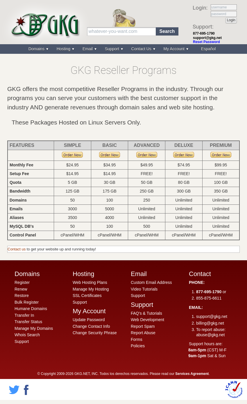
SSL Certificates (87, 295)
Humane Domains (31, 308)
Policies (138, 346)
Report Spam (143, 326)
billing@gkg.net (210, 323)
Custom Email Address (151, 282)
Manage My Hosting (91, 289)
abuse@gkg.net (210, 334)
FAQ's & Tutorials (146, 313)
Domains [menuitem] (37, 49)
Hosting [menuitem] (64, 49)
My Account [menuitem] (175, 49)
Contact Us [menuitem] (142, 49)
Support (22, 341)
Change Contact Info (91, 326)
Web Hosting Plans (90, 282)
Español (208, 49)
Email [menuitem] (88, 49)
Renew (21, 289)
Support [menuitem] (112, 49)
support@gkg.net (207, 38)
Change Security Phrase (95, 332)
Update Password (89, 319)
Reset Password (206, 42)
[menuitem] (207, 49)
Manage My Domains (34, 328)
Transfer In (24, 315)
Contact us (17, 249)
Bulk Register (27, 302)
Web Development (147, 319)
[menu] (123, 49)
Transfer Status (28, 321)
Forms (136, 339)
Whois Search (27, 334)
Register (22, 282)
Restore (22, 295)
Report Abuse (143, 332)
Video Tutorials (144, 289)
